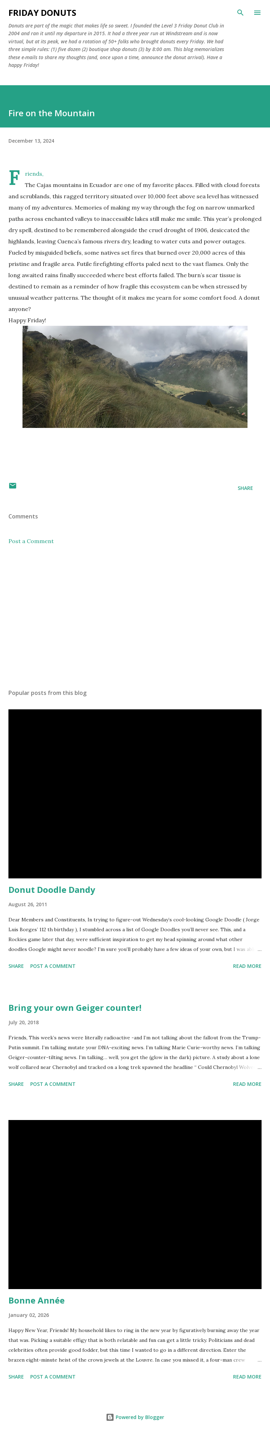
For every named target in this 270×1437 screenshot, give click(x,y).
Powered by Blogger (135, 1417)
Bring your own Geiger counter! (74, 1007)
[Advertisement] (135, 617)
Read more (247, 966)
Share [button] (245, 488)
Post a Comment (31, 541)
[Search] (240, 12)
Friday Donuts (42, 12)
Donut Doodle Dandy (51, 889)
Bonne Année (36, 1300)
